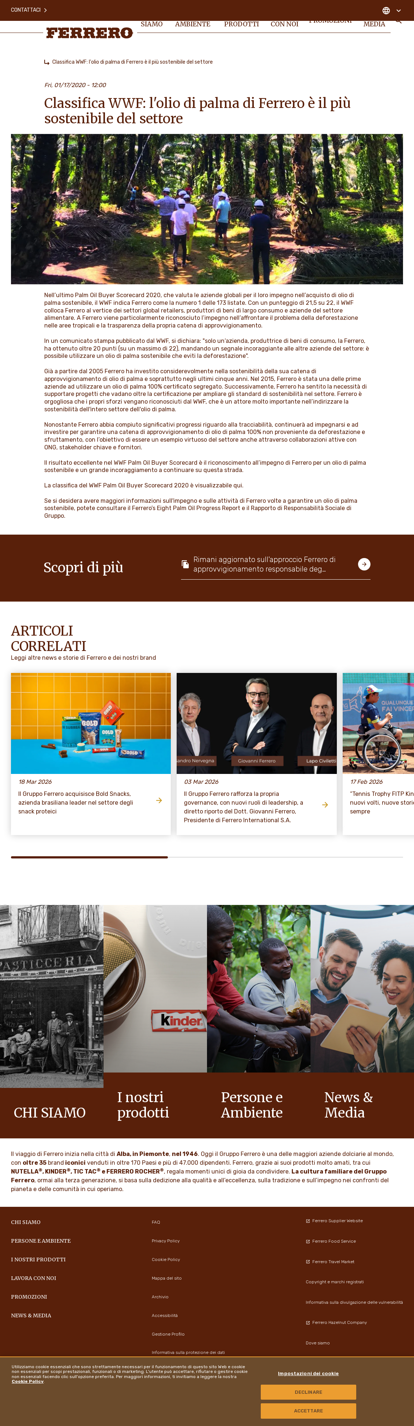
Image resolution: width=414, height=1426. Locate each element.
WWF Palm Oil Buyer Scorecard (155, 462)
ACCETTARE (308, 1411)
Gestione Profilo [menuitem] (168, 1334)
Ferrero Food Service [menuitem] (331, 1241)
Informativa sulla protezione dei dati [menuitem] (188, 1352)
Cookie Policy (28, 1381)
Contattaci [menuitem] (29, 7)
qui (237, 485)
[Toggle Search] (398, 26)
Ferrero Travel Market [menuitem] (330, 1261)
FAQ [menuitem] (156, 1222)
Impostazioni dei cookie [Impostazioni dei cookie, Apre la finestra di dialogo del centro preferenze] (308, 1373)
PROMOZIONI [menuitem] (330, 26)
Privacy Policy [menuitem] (166, 1240)
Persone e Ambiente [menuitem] (194, 26)
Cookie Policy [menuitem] (166, 1259)
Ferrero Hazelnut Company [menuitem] (336, 1322)
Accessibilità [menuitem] (165, 1315)
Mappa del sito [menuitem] (167, 1278)
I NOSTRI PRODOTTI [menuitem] (242, 26)
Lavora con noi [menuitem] (285, 26)
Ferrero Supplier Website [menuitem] (334, 1220)
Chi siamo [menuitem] (154, 26)
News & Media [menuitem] (375, 26)
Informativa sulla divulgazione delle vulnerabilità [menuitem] (354, 1302)
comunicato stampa (87, 340)
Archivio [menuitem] (160, 1296)
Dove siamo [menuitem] (318, 1342)
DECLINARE (308, 1392)
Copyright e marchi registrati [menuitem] (335, 1281)
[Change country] (391, 7)
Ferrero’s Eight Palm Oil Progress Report (186, 508)
